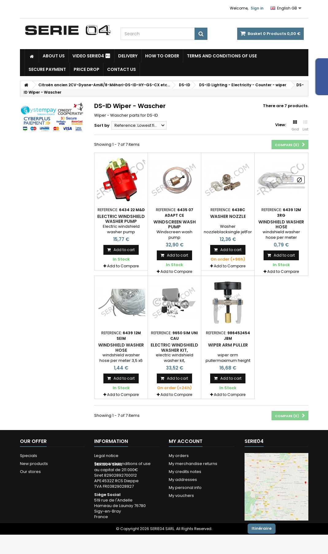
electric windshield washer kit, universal (174, 350)
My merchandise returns (193, 464)
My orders (179, 456)
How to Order (162, 56)
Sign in (257, 8)
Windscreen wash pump (174, 224)
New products (34, 464)
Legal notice (106, 456)
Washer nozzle (228, 216)
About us (54, 56)
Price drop (86, 69)
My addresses (183, 479)
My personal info (185, 487)
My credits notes (185, 472)
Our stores (30, 472)
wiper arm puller (228, 345)
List (305, 126)
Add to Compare (123, 266)
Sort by (102, 125)
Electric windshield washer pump (121, 218)
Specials (28, 456)
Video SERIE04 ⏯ (91, 56)
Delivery (127, 56)
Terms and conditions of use (222, 56)
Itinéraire (262, 528)
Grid (295, 126)
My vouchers (181, 495)
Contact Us (121, 69)
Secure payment (47, 69)
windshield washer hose (281, 224)
